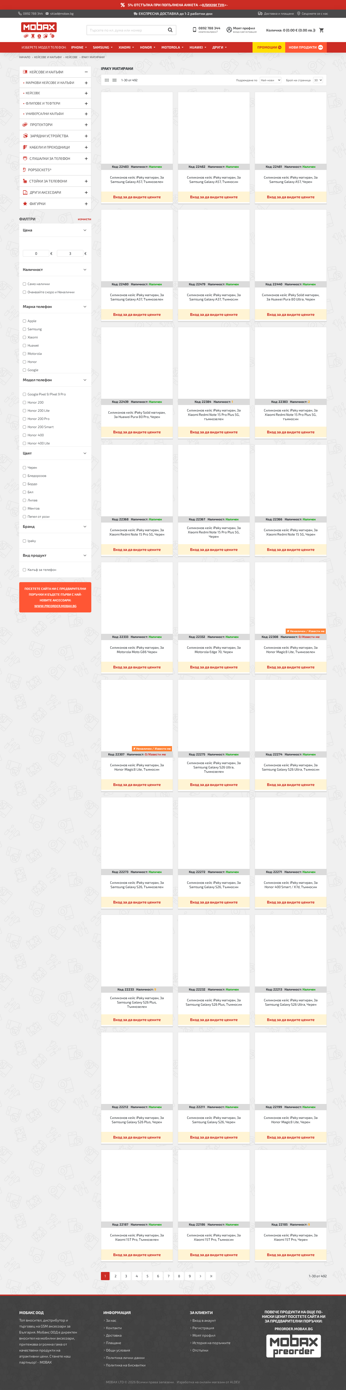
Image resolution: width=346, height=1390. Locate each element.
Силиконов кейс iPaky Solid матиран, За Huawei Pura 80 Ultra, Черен (290, 297)
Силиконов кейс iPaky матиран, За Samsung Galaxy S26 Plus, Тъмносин (214, 1002)
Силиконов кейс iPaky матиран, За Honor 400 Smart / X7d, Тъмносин (291, 884)
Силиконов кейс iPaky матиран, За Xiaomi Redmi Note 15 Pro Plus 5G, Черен (214, 532)
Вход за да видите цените (137, 196)
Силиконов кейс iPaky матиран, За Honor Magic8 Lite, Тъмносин (137, 767)
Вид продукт (34, 555)
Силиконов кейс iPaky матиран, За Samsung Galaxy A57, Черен (291, 179)
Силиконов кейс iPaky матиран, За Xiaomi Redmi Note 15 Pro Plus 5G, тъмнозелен (214, 414)
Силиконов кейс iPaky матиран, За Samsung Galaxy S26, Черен (214, 1120)
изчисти (84, 219)
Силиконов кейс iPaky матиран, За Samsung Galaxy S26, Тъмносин (214, 884)
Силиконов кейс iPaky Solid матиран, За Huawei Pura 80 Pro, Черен (137, 414)
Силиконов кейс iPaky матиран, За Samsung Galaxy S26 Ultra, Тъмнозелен (214, 767)
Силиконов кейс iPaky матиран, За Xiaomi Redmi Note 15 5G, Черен (291, 532)
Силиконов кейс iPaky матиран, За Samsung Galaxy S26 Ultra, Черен (291, 1002)
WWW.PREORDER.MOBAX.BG (55, 606)
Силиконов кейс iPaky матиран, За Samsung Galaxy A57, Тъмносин (214, 179)
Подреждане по (246, 80)
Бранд (29, 526)
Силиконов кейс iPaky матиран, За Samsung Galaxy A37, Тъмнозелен (137, 297)
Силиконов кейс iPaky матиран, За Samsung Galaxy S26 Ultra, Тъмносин (290, 767)
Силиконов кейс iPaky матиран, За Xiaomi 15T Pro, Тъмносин (214, 1237)
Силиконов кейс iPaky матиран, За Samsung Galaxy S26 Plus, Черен (137, 1120)
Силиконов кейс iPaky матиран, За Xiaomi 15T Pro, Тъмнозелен (137, 1237)
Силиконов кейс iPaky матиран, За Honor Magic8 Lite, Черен (291, 1120)
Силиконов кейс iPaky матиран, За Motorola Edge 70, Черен (214, 649)
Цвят (27, 453)
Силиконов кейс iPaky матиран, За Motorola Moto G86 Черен (137, 649)
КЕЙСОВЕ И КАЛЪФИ (48, 57)
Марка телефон (37, 306)
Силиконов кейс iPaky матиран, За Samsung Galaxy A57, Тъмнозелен (137, 179)
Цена (27, 230)
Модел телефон (37, 379)
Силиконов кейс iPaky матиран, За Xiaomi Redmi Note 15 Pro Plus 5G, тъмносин (291, 414)
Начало (24, 57)
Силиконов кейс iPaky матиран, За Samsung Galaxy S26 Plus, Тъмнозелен (137, 1002)
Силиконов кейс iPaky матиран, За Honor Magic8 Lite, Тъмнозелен (291, 649)
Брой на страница (298, 80)
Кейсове (71, 57)
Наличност (33, 269)
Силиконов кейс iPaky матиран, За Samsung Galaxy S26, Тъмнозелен (137, 884)
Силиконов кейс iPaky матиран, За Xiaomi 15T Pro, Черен (291, 1237)
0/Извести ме (309, 637)
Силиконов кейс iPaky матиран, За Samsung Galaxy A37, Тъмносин (214, 297)
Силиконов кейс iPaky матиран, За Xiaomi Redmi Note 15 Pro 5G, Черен (136, 532)
